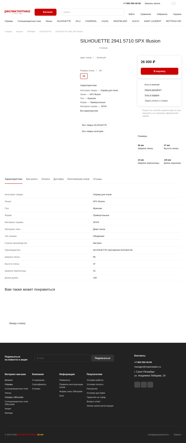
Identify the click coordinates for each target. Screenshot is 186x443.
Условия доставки (96, 393)
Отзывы (97, 179)
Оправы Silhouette (14, 397)
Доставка (59, 179)
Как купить (32, 179)
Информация (67, 374)
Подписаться (102, 358)
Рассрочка (92, 388)
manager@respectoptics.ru (147, 366)
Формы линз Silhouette (71, 391)
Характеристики (13, 179)
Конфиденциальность (158, 434)
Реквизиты (64, 380)
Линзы (8, 393)
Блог (61, 395)
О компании (38, 380)
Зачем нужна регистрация (100, 405)
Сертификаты (39, 384)
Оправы (9, 384)
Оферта (177, 434)
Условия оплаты (95, 384)
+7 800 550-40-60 (132, 3)
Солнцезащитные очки (16, 388)
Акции (8, 408)
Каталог (9, 380)
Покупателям (94, 374)
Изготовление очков (78, 179)
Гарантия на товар (96, 397)
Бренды (9, 413)
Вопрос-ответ (93, 401)
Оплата (46, 179)
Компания (38, 374)
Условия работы (95, 380)
